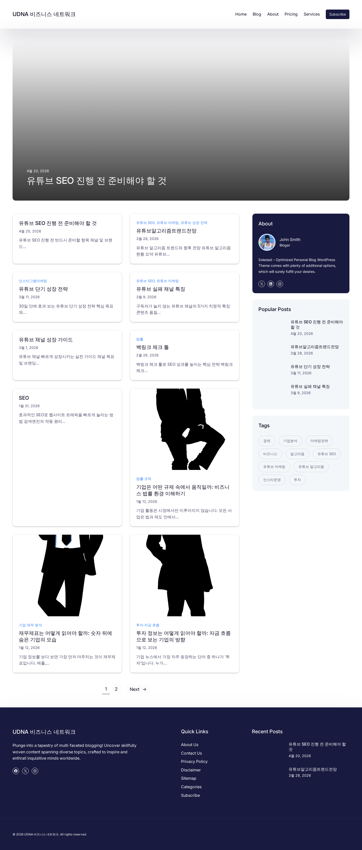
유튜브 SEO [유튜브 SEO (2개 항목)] (327, 454)
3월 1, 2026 (28, 347)
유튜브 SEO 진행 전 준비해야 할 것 (97, 180)
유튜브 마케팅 (168, 222)
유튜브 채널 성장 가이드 (46, 339)
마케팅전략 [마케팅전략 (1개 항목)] (319, 441)
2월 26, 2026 (147, 355)
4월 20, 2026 (30, 231)
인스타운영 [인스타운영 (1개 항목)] (272, 479)
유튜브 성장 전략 (194, 222)
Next (138, 689)
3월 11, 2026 (29, 297)
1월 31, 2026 (29, 405)
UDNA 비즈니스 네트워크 (44, 14)
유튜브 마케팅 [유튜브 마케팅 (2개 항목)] (274, 466)
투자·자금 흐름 (147, 625)
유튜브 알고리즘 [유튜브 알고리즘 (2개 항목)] (311, 466)
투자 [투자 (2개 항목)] (297, 479)
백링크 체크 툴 (152, 347)
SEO (24, 398)
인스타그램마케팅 (33, 281)
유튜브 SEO (145, 222)
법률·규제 (143, 478)
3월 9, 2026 (146, 297)
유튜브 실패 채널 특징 (160, 289)
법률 (139, 339)
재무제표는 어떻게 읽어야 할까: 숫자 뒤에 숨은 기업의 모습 (65, 636)
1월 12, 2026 (146, 501)
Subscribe (337, 14)
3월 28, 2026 (147, 238)
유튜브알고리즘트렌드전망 (166, 231)
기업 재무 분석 (30, 625)
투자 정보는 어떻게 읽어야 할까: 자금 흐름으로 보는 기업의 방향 (183, 636)
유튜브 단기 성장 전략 (43, 289)
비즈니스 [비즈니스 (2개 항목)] (270, 454)
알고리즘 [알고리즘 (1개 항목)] (297, 454)
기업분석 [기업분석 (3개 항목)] (290, 441)
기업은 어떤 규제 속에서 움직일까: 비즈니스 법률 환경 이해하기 (183, 490)
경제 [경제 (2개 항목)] (266, 441)
